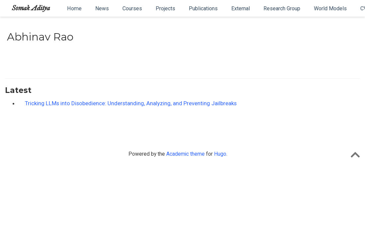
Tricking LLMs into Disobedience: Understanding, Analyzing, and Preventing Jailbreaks (131, 103)
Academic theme (185, 154)
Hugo (220, 154)
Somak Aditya (31, 8)
